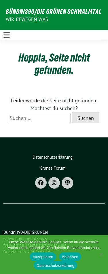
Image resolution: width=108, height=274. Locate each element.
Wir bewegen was (27, 19)
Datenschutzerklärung (55, 265)
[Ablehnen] (101, 254)
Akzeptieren (43, 257)
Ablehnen (70, 257)
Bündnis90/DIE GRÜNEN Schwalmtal (54, 11)
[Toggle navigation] (6, 35)
